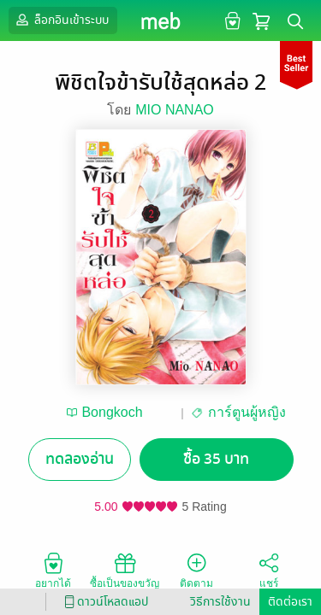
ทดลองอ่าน (79, 459)
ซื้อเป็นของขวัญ (124, 569)
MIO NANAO (174, 109)
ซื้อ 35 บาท (216, 459)
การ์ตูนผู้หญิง (247, 412)
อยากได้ (53, 569)
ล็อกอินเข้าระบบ (61, 19)
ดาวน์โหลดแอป (103, 602)
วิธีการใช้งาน (220, 602)
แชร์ (269, 569)
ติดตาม (196, 569)
